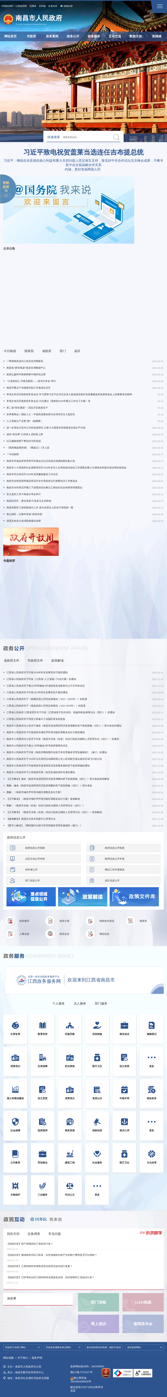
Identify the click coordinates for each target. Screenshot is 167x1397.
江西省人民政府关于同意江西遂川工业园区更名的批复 (36, 719)
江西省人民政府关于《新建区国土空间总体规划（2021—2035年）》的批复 (47, 699)
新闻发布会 (143, 1324)
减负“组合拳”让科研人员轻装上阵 (25, 434)
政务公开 (73, 36)
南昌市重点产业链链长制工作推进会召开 (29, 387)
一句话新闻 (13, 454)
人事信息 (24, 934)
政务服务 (94, 36)
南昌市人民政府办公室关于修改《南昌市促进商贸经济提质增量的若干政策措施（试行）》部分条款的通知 (64, 725)
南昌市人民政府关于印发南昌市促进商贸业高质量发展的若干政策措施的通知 (48, 765)
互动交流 (115, 36)
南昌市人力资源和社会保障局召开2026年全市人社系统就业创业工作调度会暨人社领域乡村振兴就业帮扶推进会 (66, 467)
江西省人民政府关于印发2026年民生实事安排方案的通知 (37, 672)
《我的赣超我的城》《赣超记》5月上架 (28, 447)
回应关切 (13, 1234)
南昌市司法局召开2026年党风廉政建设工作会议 (32, 474)
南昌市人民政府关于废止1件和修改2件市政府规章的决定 (37, 745)
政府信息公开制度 (114, 848)
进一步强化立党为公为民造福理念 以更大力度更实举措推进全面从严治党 (46, 427)
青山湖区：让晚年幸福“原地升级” (25, 514)
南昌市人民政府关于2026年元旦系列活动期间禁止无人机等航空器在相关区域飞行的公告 (54, 759)
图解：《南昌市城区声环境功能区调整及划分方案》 (35, 792)
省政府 (46, 351)
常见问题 (54, 1234)
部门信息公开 (32, 880)
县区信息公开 (112, 880)
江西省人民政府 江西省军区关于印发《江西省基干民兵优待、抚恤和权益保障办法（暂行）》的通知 (61, 712)
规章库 (143, 921)
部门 (63, 351)
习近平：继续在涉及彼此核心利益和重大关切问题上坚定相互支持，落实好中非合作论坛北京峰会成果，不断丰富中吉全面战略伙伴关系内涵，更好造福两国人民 (83, 165)
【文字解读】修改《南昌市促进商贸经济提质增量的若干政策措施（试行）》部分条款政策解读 (58, 779)
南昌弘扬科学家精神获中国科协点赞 (26, 374)
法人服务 (80, 1003)
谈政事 (11, 1298)
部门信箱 (98, 1302)
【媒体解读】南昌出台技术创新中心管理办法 (31, 819)
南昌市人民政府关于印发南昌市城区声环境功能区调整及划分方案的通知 (46, 732)
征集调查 (34, 1234)
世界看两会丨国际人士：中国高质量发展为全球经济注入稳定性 (41, 414)
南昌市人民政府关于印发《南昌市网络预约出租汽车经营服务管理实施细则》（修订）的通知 (57, 752)
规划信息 (104, 934)
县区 (77, 351)
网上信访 (98, 1324)
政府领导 (24, 921)
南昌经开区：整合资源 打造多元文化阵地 (29, 501)
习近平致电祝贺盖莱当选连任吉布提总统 (83, 152)
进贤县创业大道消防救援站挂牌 (24, 521)
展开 (6, 195)
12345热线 (143, 1302)
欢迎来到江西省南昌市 (91, 979)
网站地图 (8, 1357)
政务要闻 (52, 36)
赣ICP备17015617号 (81, 1372)
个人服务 (58, 1003)
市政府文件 (35, 660)
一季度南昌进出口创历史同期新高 (25, 361)
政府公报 (64, 921)
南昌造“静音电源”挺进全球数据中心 (26, 367)
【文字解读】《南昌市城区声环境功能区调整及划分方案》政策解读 (43, 799)
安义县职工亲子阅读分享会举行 (24, 494)
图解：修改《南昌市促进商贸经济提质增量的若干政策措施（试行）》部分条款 (49, 785)
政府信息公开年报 (114, 858)
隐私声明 (37, 1357)
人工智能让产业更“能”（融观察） (25, 421)
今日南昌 (10, 351)
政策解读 (57, 660)
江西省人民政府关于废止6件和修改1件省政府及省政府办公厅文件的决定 (46, 685)
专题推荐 (9, 560)
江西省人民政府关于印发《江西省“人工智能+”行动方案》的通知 (41, 679)
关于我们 (22, 1357)
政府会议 (64, 934)
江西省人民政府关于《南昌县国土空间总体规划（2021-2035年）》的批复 (46, 705)
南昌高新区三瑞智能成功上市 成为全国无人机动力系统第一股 (40, 507)
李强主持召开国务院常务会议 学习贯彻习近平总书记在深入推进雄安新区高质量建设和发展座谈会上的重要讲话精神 (69, 394)
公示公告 (9, 248)
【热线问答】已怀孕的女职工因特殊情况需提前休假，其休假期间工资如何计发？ (51, 1279)
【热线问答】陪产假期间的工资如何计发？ (30, 1245)
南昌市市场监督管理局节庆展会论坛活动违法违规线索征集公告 (41, 461)
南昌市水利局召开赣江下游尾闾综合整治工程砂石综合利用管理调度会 (44, 487)
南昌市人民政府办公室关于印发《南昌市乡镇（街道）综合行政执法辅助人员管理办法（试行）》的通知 (63, 739)
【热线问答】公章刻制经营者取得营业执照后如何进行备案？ (40, 1268)
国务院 (29, 351)
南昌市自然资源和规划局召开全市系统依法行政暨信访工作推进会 (42, 481)
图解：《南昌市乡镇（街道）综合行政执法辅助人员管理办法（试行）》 (46, 805)
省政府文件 (11, 660)
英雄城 (156, 36)
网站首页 (10, 36)
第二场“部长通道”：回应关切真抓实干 (27, 407)
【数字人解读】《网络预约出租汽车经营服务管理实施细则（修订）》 (44, 825)
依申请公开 (31, 869)
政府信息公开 (16, 837)
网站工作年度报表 (114, 869)
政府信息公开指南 (35, 848)
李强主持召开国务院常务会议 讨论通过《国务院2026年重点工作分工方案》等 (48, 401)
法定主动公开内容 (35, 858)
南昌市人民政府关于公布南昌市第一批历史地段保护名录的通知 (41, 772)
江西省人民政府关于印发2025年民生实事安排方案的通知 (37, 692)
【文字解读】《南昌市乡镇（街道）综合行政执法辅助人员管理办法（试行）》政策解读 (54, 812)
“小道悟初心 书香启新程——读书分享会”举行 (31, 381)
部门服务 (101, 1003)
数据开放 (135, 36)
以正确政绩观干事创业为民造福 (24, 441)
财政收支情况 (106, 921)
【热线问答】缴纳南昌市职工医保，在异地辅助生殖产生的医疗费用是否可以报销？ (52, 1257)
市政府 (31, 36)
